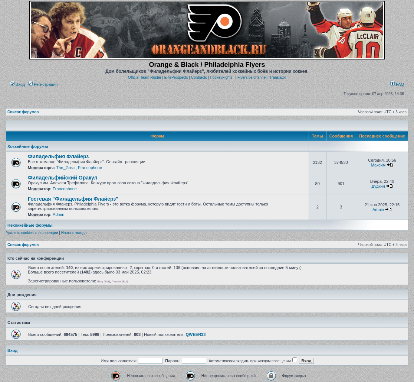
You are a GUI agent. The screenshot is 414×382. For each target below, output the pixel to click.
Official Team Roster (144, 77)
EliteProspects (176, 77)
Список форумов (23, 112)
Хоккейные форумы (27, 146)
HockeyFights (221, 77)
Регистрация (43, 84)
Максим (378, 165)
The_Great (66, 167)
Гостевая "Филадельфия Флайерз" (73, 199)
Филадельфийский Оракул (63, 178)
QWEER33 (196, 334)
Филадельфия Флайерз (58, 156)
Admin (58, 214)
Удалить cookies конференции (32, 233)
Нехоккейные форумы (30, 225)
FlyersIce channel (251, 77)
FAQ (397, 84)
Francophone (90, 167)
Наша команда (74, 233)
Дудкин (378, 186)
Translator (277, 77)
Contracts (199, 77)
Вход (17, 84)
